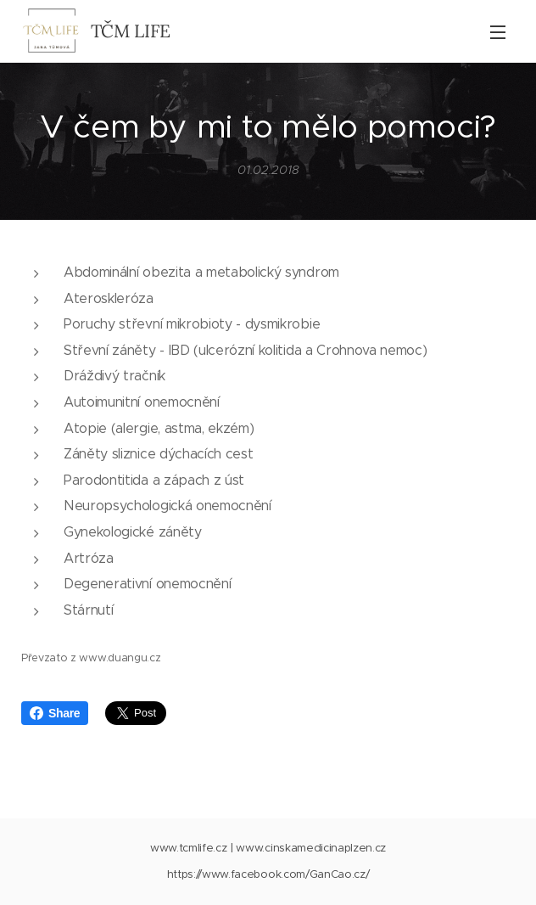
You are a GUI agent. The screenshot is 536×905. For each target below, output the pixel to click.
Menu (497, 32)
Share (55, 713)
